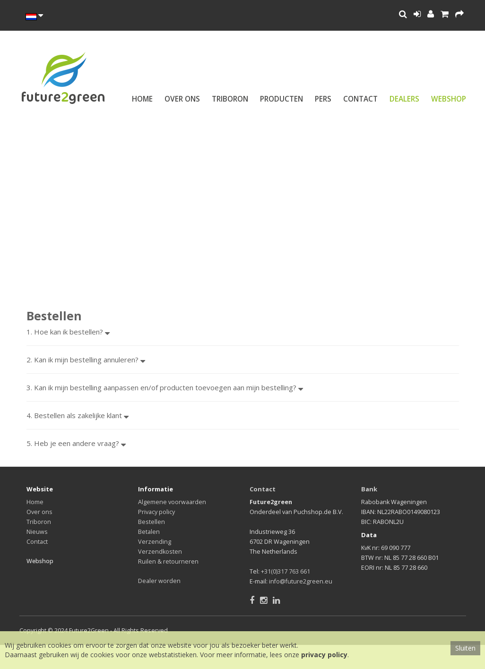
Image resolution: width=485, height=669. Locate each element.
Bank (369, 489)
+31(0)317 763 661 (285, 571)
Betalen (149, 532)
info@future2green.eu (300, 581)
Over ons (182, 99)
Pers (323, 99)
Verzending (154, 542)
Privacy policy (156, 512)
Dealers (404, 99)
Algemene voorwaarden (172, 502)
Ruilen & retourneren (168, 562)
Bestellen (151, 522)
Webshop (448, 99)
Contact (360, 99)
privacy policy (324, 654)
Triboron (230, 99)
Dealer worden (159, 581)
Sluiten (465, 647)
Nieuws (37, 532)
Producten (281, 99)
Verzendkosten (160, 552)
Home (142, 99)
